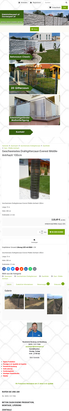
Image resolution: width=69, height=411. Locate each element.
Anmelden (23, 2)
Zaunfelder (45, 276)
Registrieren (35, 2)
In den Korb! (56, 232)
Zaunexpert (8, 276)
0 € (65, 7)
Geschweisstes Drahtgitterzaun (27, 276)
